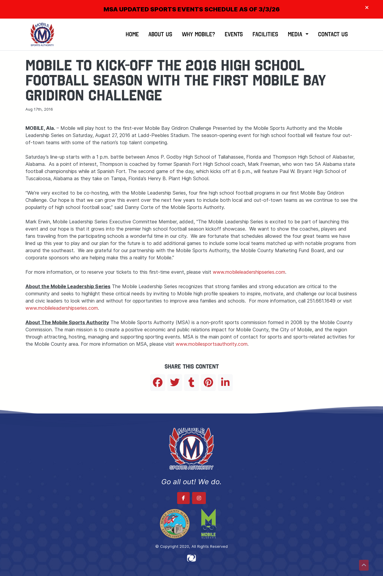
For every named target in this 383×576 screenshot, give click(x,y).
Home (132, 34)
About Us (160, 34)
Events (234, 34)
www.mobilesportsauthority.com (211, 344)
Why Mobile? (198, 34)
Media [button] (296, 34)
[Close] (367, 7)
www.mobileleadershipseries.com (249, 272)
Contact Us (333, 34)
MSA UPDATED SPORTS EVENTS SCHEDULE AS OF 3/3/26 (192, 9)
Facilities (265, 34)
